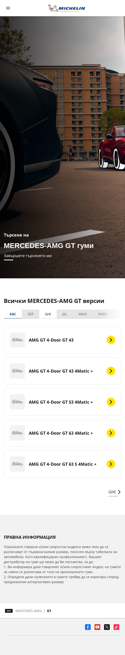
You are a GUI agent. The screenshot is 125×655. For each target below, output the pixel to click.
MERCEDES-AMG (28, 610)
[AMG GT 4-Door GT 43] (62, 340)
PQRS (102, 314)
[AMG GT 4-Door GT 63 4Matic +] (62, 433)
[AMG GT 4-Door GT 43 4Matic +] (62, 371)
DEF (31, 314)
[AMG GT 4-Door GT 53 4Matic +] (62, 402)
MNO (83, 314)
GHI (48, 314)
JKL (64, 314)
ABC (13, 314)
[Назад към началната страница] (67, 8)
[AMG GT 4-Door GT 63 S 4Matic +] (62, 464)
